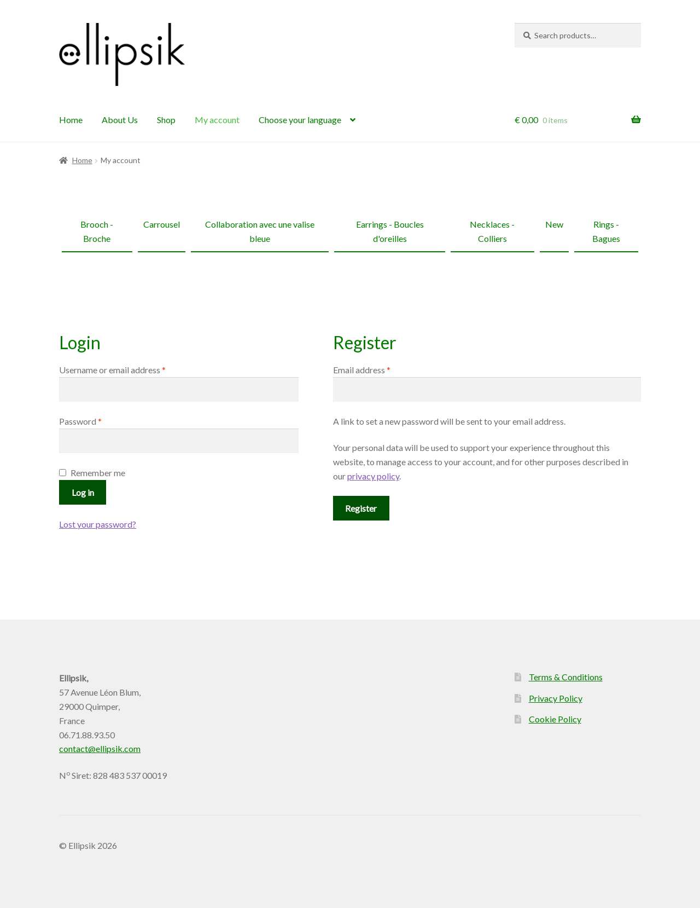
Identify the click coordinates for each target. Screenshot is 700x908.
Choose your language (300, 119)
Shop (166, 119)
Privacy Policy (555, 698)
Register (361, 508)
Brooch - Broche (96, 231)
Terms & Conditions (566, 677)
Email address (378, 369)
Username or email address (129, 369)
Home (71, 119)
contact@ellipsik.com (100, 748)
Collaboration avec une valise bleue (259, 231)
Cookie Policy (555, 719)
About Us (120, 119)
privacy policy (373, 476)
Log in (83, 492)
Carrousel (161, 224)
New (554, 224)
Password (97, 420)
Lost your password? (97, 524)
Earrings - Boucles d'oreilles (390, 231)
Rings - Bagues (606, 231)
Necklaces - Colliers (492, 231)
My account (217, 119)
